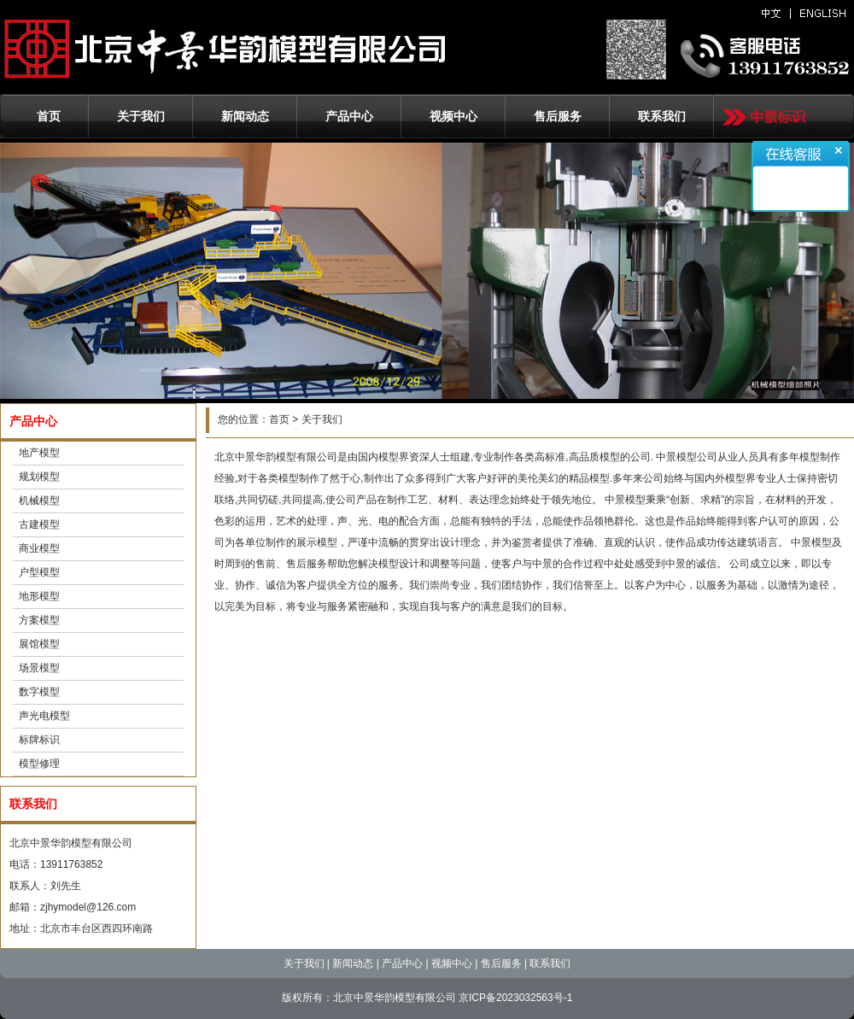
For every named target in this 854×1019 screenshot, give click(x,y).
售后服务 (558, 116)
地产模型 (39, 453)
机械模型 (39, 501)
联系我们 (662, 116)
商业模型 (39, 548)
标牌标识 (39, 740)
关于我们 (141, 116)
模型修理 (39, 764)
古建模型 (39, 524)
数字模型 (39, 692)
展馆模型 (39, 644)
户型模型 (39, 572)
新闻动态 (245, 116)
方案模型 (39, 620)
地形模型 (39, 596)
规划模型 (39, 477)
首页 (49, 116)
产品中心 (349, 116)
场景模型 (39, 668)
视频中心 (453, 116)
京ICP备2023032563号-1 (515, 998)
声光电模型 (44, 716)
